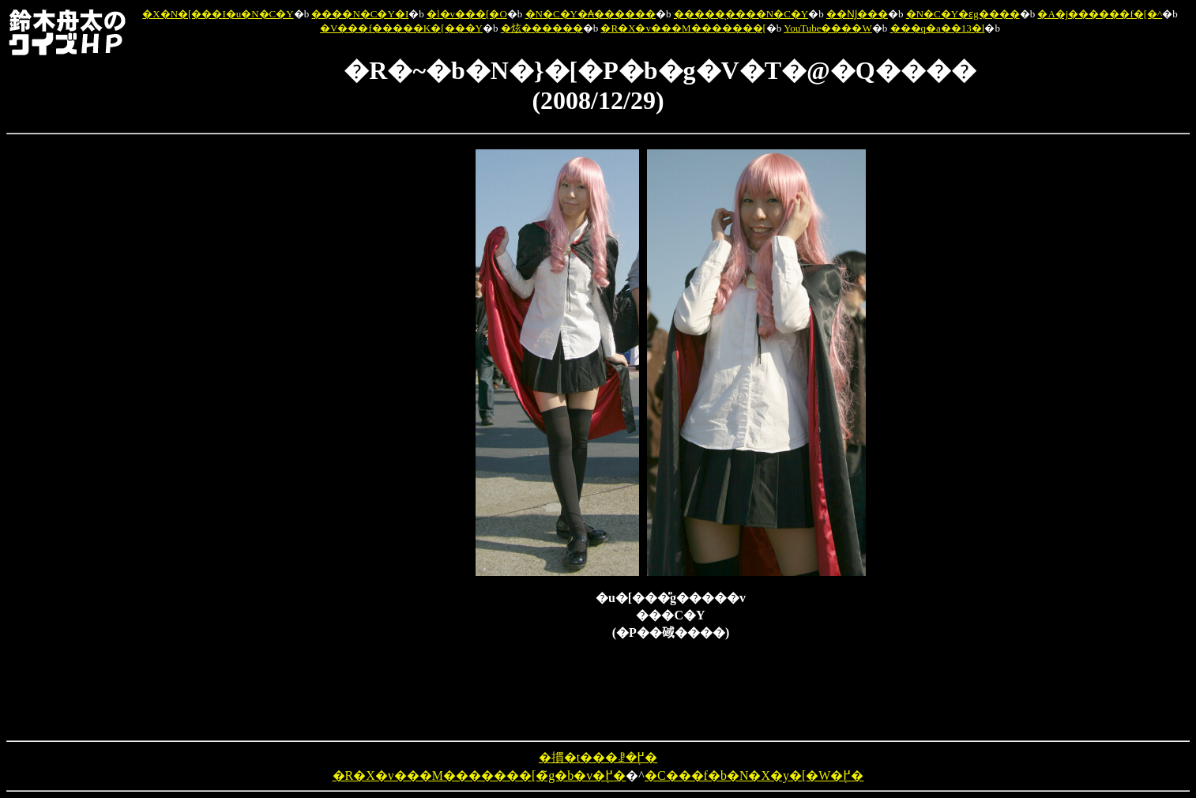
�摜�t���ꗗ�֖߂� (598, 757)
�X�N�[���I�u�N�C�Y (217, 14)
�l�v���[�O (467, 14)
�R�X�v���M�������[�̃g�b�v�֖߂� (479, 775)
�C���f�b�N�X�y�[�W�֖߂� (754, 775)
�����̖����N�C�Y (741, 14)
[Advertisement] (393, 386)
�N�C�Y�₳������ (590, 14)
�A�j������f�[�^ (1099, 14)
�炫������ (542, 28)
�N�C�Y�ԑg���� (963, 14)
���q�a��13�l (937, 28)
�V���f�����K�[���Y (401, 28)
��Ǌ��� (857, 14)
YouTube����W (828, 28)
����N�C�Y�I (359, 14)
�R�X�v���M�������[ (682, 28)
